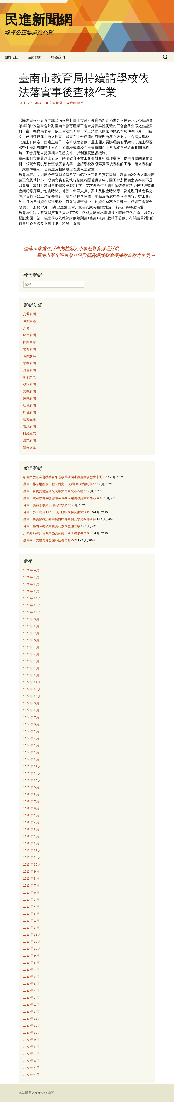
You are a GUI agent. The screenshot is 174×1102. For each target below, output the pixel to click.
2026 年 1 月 (31, 591)
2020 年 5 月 (31, 1068)
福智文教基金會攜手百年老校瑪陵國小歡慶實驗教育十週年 (64, 477)
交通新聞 (29, 314)
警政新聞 (29, 426)
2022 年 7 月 (31, 885)
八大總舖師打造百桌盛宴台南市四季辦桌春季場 (56, 533)
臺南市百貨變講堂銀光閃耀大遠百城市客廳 (53, 491)
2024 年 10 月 (32, 696)
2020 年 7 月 (31, 1054)
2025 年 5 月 (31, 647)
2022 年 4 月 (31, 906)
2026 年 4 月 (31, 570)
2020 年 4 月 (31, 1075)
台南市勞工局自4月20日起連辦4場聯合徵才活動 (56, 512)
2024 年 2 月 (31, 752)
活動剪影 (34, 57)
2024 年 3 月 (31, 745)
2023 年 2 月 (31, 836)
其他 (26, 328)
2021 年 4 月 (31, 990)
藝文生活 (29, 419)
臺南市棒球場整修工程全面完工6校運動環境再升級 (58, 484)
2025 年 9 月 (31, 619)
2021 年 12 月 (32, 934)
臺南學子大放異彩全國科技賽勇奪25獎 (50, 540)
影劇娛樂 (29, 377)
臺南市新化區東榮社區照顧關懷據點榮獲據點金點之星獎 (96, 255)
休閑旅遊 (29, 321)
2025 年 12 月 (32, 598)
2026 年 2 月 (31, 584)
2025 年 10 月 (32, 612)
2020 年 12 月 (32, 1019)
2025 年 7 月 (31, 633)
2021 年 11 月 (32, 941)
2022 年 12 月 (32, 850)
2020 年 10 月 (32, 1033)
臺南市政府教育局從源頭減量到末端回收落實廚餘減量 (61, 498)
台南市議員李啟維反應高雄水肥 (45, 505)
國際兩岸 (29, 342)
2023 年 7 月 (31, 801)
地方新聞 (29, 349)
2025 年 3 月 (31, 661)
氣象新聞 (29, 398)
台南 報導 (76, 103)
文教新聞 (55, 103)
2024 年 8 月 (31, 710)
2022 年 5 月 (31, 899)
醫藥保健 (29, 447)
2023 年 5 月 (31, 815)
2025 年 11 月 (32, 605)
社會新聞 (29, 405)
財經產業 (29, 433)
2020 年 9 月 (31, 1040)
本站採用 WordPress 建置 (36, 1093)
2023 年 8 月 (31, 794)
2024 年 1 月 (31, 759)
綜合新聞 (29, 412)
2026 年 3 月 (31, 577)
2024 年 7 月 (31, 717)
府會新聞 (29, 370)
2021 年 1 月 (31, 1012)
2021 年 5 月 (31, 983)
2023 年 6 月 (31, 808)
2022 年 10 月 (32, 864)
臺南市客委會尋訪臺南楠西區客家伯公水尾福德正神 (59, 519)
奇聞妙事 (29, 356)
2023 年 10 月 (32, 780)
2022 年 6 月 (31, 892)
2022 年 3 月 (31, 913)
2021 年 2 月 (31, 1005)
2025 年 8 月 (31, 626)
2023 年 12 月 (32, 766)
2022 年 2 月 (31, 920)
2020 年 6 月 (31, 1061)
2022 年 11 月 (32, 857)
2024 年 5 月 (31, 731)
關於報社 (11, 57)
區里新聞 (29, 335)
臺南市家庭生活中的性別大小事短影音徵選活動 (69, 248)
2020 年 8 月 (31, 1047)
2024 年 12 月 (32, 682)
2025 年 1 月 (31, 675)
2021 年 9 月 (31, 955)
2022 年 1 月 (31, 927)
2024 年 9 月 (31, 703)
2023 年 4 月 (31, 822)
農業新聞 (29, 440)
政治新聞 (29, 384)
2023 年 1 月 (31, 843)
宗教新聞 (29, 363)
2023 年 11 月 (32, 773)
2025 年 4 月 (31, 654)
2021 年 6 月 (31, 976)
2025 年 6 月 (31, 640)
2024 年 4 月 (31, 738)
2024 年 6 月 (31, 724)
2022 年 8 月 (31, 878)
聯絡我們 (58, 57)
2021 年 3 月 (31, 998)
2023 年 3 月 (31, 829)
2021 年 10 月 (32, 948)
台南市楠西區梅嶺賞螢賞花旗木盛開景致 (51, 526)
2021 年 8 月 (31, 962)
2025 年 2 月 (31, 668)
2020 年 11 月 (32, 1026)
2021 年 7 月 (31, 969)
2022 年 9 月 (31, 871)
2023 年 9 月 (31, 787)
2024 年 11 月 (32, 689)
